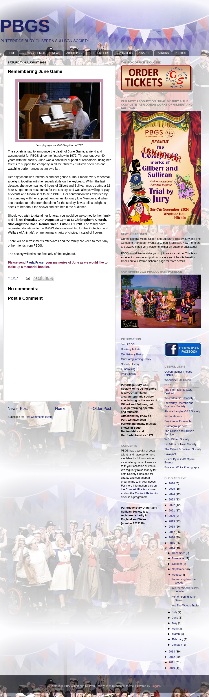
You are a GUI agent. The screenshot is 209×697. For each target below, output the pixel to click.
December (179, 553)
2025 (172, 488)
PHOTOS (180, 53)
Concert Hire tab (136, 489)
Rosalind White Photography (182, 467)
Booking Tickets (130, 349)
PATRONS (162, 53)
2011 (172, 662)
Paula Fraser (35, 262)
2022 (172, 505)
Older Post (102, 408)
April (175, 628)
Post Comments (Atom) (39, 416)
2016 (172, 537)
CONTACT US (124, 53)
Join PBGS (128, 344)
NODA (168, 385)
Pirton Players (173, 416)
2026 (172, 483)
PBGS (25, 26)
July (175, 612)
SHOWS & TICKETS (34, 53)
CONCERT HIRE (100, 53)
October (177, 563)
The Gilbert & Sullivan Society (183, 449)
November (179, 558)
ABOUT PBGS (74, 53)
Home (60, 408)
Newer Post (18, 408)
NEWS (56, 53)
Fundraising (128, 369)
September (179, 569)
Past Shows (128, 373)
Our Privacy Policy (132, 354)
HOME (12, 53)
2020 (172, 515)
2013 (172, 651)
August (177, 574)
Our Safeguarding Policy (136, 359)
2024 (172, 494)
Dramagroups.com (176, 426)
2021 (172, 510)
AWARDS (144, 53)
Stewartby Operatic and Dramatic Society (179, 404)
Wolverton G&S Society (179, 398)
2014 (172, 548)
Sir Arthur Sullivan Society (180, 444)
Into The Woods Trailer (185, 605)
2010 (172, 667)
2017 (172, 532)
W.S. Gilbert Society (177, 439)
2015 (172, 543)
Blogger (155, 686)
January (177, 644)
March (176, 634)
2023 (172, 499)
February (178, 639)
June (175, 617)
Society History (130, 364)
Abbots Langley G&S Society (182, 411)
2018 (172, 526)
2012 (172, 656)
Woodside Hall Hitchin (178, 380)
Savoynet (170, 454)
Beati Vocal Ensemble (178, 421)
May (175, 623)
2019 (172, 521)
